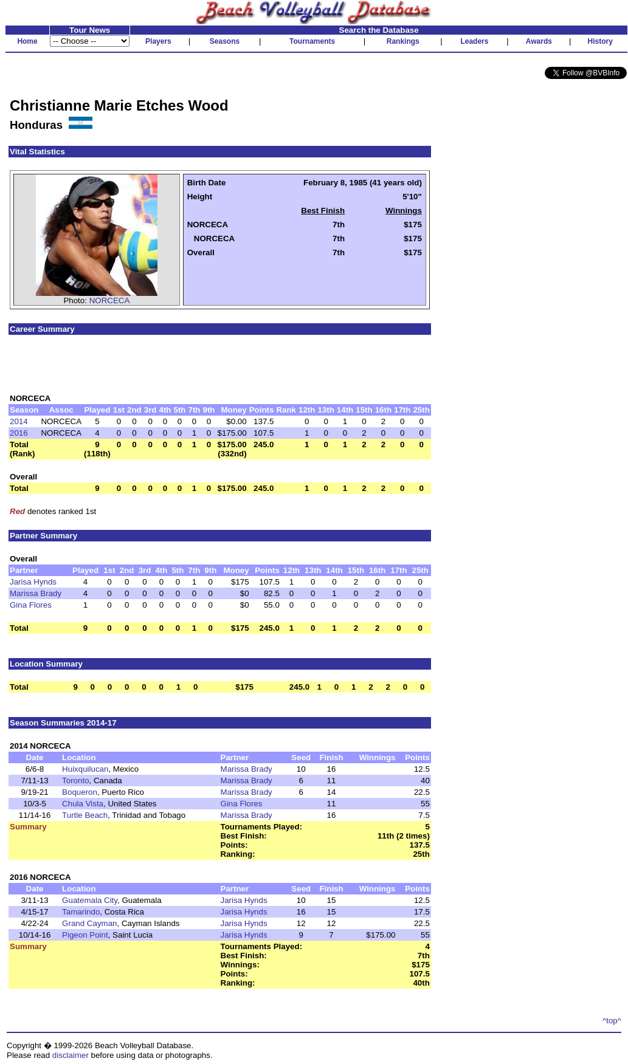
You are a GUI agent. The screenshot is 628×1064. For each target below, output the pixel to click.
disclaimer (70, 1055)
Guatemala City (89, 900)
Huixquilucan (85, 769)
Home (27, 41)
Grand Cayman (89, 923)
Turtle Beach (85, 815)
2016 (19, 433)
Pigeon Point (85, 934)
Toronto (75, 780)
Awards (539, 41)
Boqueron (79, 792)
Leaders (474, 41)
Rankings (403, 41)
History (600, 41)
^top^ (611, 1020)
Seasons (225, 41)
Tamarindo (81, 911)
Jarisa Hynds (33, 581)
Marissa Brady (35, 593)
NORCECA (109, 300)
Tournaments (312, 41)
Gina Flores (31, 604)
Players (158, 41)
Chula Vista (82, 803)
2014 (19, 421)
